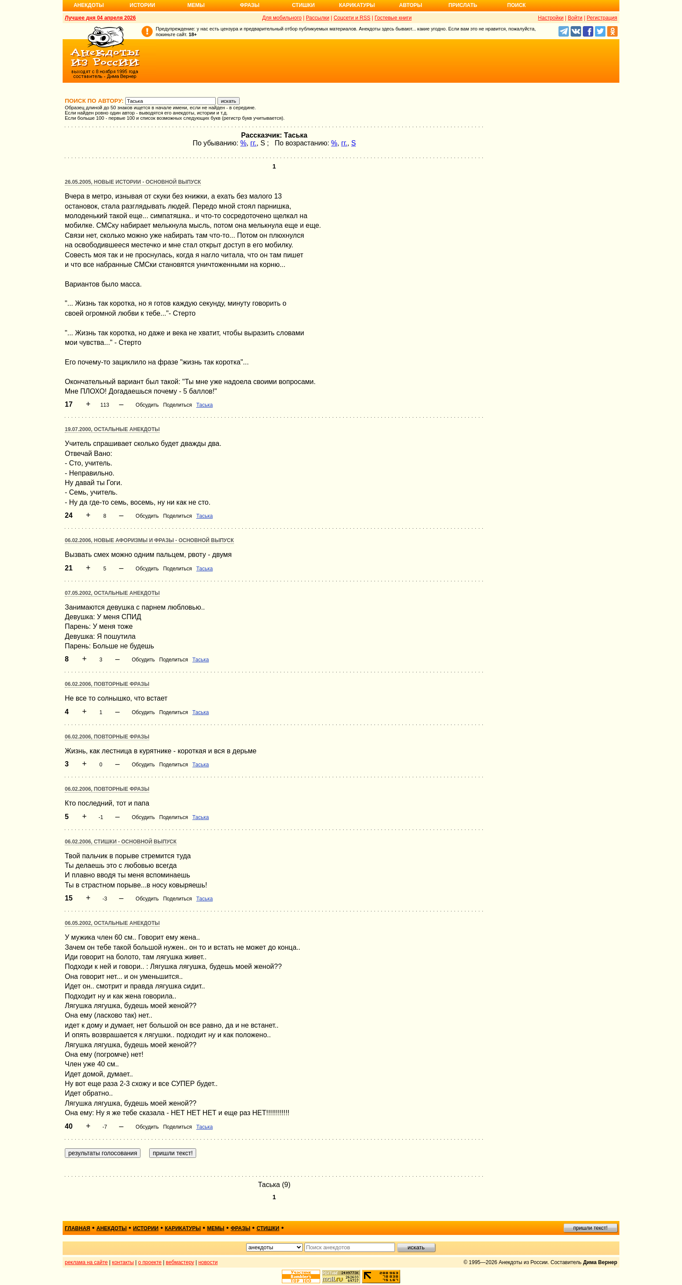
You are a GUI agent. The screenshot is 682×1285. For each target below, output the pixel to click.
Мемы (196, 5)
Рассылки (317, 18)
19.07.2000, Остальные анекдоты (112, 429)
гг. (254, 143)
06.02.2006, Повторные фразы (107, 684)
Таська (204, 405)
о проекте (150, 1262)
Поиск (516, 5)
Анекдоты (89, 5)
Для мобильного (282, 18)
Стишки (303, 5)
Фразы (249, 5)
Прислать (462, 5)
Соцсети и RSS (352, 18)
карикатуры (183, 1228)
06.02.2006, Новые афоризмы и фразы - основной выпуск (149, 540)
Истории (142, 5)
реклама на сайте (86, 1262)
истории (146, 1228)
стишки (268, 1228)
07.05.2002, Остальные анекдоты (112, 593)
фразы (240, 1228)
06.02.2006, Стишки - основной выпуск (121, 842)
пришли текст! (590, 1228)
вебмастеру (180, 1262)
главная (77, 1228)
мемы (215, 1228)
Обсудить (147, 405)
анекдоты (112, 1228)
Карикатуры (357, 5)
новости (207, 1262)
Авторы (410, 5)
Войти (575, 18)
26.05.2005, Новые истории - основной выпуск (133, 182)
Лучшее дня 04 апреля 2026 (100, 18)
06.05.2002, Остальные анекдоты (112, 923)
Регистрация (602, 18)
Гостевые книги (392, 18)
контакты (123, 1262)
